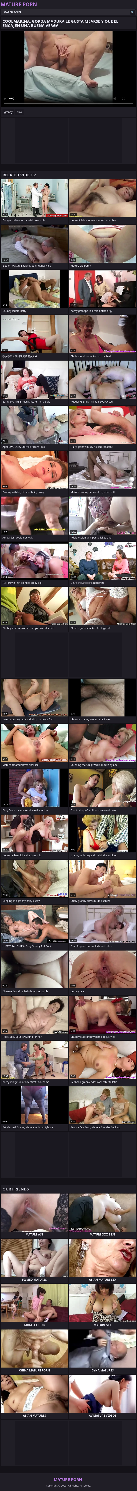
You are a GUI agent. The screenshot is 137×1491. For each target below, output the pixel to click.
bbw (19, 112)
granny (8, 112)
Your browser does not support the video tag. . (68, 69)
